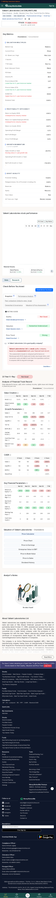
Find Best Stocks (7, 722)
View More (47, 366)
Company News (38, 674)
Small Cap (47, 16)
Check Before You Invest (44, 290)
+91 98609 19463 (14, 862)
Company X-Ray (34, 757)
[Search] (28, 895)
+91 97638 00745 (15, 851)
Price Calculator (28, 534)
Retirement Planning (8, 767)
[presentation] (51, 271)
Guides (4, 762)
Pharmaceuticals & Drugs (34, 16)
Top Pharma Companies (9, 684)
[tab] (10, 296)
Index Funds (33, 696)
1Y (38, 226)
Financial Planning (7, 780)
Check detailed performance (16, 320)
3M (32, 226)
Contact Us (23, 818)
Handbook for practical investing (12, 757)
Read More (48, 657)
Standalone (22, 37)
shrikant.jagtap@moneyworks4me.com (18, 848)
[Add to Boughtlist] (29, 19)
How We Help (6, 777)
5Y (44, 226)
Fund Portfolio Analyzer (35, 691)
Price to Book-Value (28, 554)
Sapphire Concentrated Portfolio (39, 792)
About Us (23, 815)
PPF (21, 702)
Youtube (6, 809)
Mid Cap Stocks (19, 682)
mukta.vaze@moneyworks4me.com (17, 860)
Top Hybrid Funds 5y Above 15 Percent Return (16, 748)
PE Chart (40, 221)
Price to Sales (28, 558)
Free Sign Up (21, 830)
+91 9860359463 (25, 805)
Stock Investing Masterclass (10, 759)
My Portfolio (33, 762)
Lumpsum (12, 702)
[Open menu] (2, 5)
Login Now (48, 665)
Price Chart (28, 541)
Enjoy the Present (7, 772)
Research (15, 280)
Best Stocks (16, 674)
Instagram (6, 812)
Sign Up (51, 6)
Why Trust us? (33, 777)
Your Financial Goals (8, 764)
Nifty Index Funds (7, 696)
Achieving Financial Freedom (10, 775)
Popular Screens (27, 674)
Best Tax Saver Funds (21, 696)
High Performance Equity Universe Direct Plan (16, 745)
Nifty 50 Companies (8, 679)
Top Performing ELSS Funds (10, 742)
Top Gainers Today (37, 677)
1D (26, 226)
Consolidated (33, 37)
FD (7, 702)
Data (6, 280)
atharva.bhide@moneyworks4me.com (17, 871)
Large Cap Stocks (31, 682)
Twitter (5, 816)
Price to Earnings (28, 545)
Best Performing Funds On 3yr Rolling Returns (16, 740)
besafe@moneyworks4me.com (29, 803)
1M (29, 226)
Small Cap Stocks (7, 682)
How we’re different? (35, 774)
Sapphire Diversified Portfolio (38, 789)
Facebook (6, 806)
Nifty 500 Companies (22, 679)
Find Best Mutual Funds (9, 691)
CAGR (26, 702)
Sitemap (4, 785)
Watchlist (5, 713)
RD (18, 702)
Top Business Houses (8, 677)
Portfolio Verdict (34, 764)
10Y (47, 226)
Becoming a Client (34, 769)
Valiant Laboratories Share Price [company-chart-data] (12, 19)
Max (51, 226)
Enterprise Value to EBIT (28, 549)
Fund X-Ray (32, 759)
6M (35, 226)
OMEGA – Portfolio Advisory (37, 787)
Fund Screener (22, 691)
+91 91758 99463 (14, 874)
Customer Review (34, 779)
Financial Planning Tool (36, 754)
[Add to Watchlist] (25, 19)
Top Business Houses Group (11, 727)
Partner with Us (24, 810)
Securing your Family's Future (11, 770)
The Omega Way (34, 772)
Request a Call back (26, 808)
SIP (3, 702)
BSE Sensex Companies (37, 679)
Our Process (24, 813)
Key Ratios (49, 221)
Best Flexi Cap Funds (23, 693)
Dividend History (28, 563)
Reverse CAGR (33, 702)
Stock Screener (6, 674)
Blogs (4, 754)
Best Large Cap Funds (38, 693)
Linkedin (6, 803)
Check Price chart (12, 338)
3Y (41, 226)
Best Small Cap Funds (8, 693)
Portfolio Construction (9, 782)
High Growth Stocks (23, 677)
